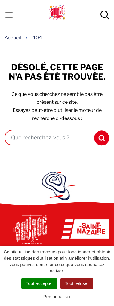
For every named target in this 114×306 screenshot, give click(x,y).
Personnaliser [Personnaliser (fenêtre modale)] (57, 296)
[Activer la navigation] (9, 15)
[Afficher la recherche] (104, 15)
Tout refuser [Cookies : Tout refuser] (77, 283)
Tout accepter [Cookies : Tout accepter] (39, 283)
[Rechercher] (100, 137)
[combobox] (48, 137)
